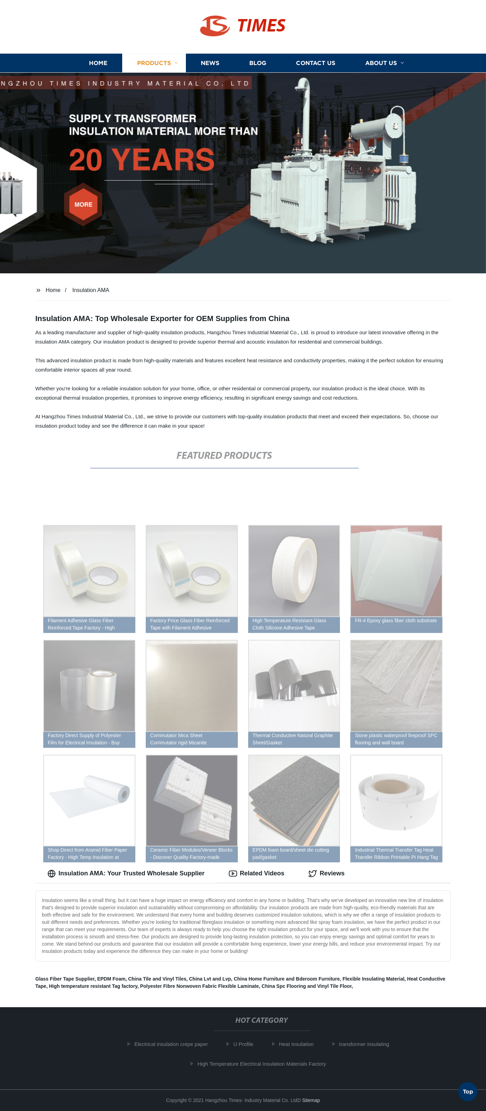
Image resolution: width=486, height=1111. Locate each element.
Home (98, 63)
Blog (257, 63)
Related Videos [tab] (257, 873)
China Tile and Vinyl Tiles (157, 979)
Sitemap (311, 1100)
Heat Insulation (299, 1044)
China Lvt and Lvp (210, 979)
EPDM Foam (111, 979)
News (210, 63)
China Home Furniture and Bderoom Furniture (287, 979)
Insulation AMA (90, 290)
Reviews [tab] (326, 873)
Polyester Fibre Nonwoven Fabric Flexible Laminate (199, 986)
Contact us (315, 63)
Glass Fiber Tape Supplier (64, 979)
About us (381, 63)
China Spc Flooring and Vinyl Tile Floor (307, 986)
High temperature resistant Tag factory (93, 986)
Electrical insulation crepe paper (175, 1044)
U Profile (247, 1044)
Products (154, 63)
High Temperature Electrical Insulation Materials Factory (265, 1064)
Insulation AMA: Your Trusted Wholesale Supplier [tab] (126, 873)
